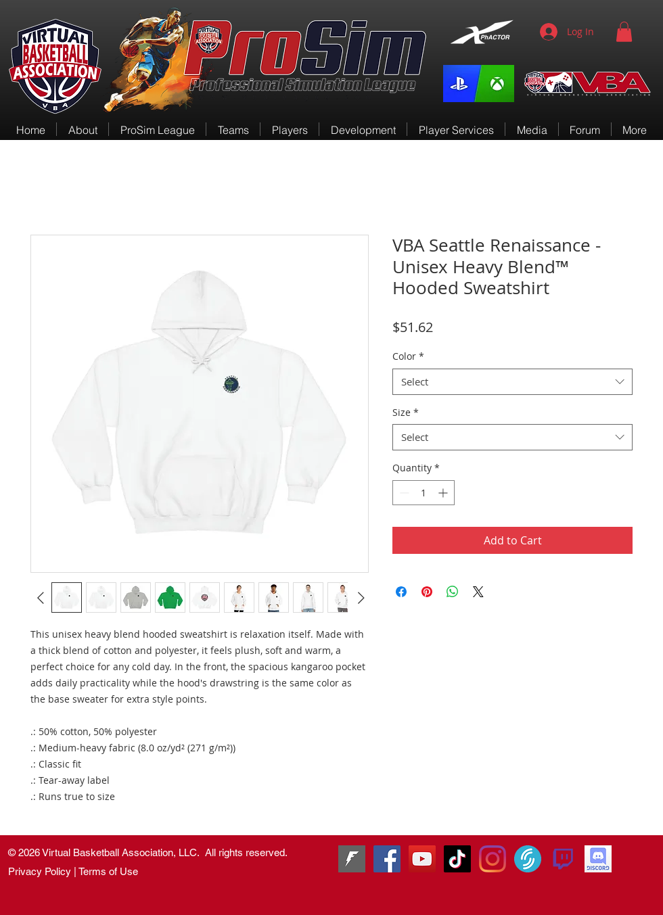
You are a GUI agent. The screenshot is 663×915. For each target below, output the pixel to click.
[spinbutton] (423, 493)
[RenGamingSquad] (387, 858)
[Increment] (444, 493)
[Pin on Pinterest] (427, 592)
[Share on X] (478, 592)
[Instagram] (492, 858)
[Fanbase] (351, 858)
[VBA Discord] (598, 858)
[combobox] (512, 382)
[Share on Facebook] (401, 592)
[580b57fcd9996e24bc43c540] (562, 858)
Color (408, 356)
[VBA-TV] (422, 858)
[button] (624, 32)
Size (405, 412)
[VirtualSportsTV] (527, 858)
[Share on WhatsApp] (452, 592)
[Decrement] (402, 493)
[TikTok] (457, 858)
